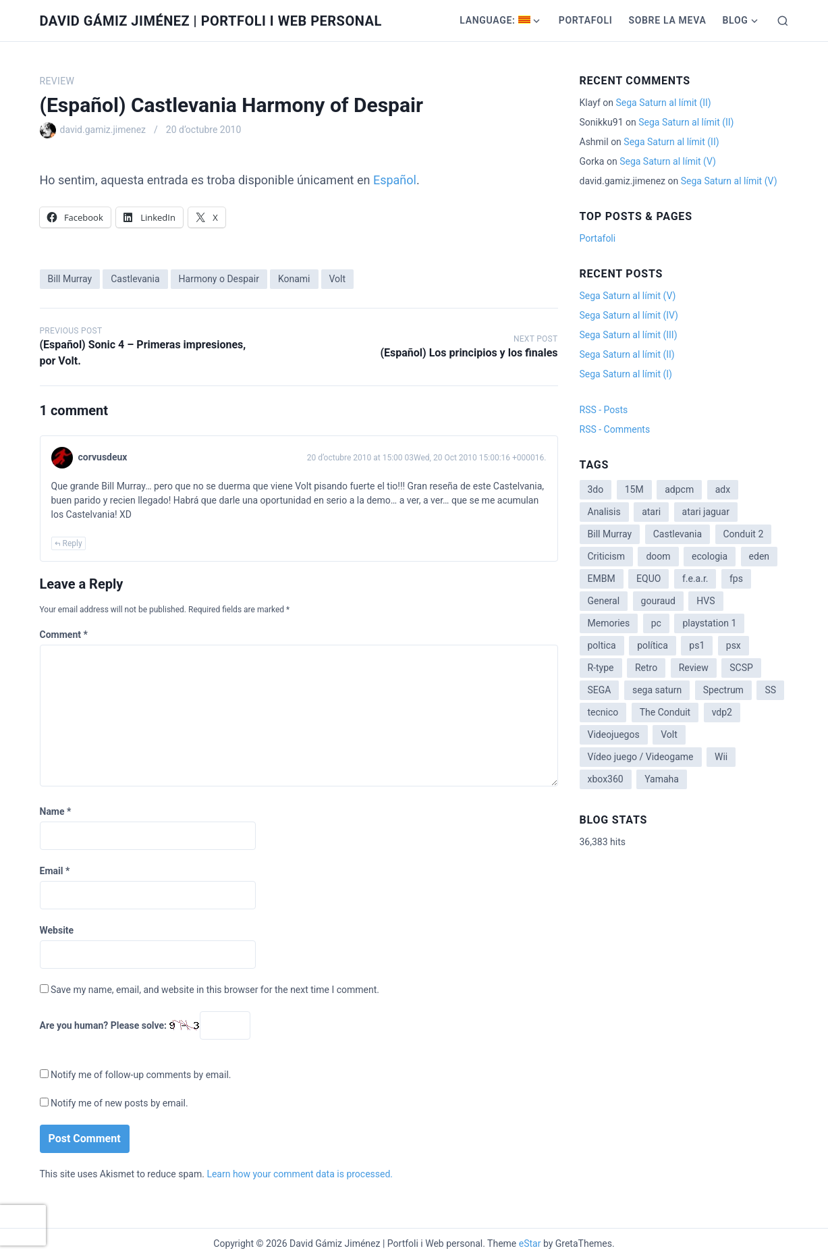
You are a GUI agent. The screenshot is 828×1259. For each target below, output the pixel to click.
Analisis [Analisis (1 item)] (604, 511)
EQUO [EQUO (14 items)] (648, 578)
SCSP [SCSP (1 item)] (741, 667)
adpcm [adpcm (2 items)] (679, 489)
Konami (294, 278)
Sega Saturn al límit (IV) (629, 315)
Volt (337, 278)
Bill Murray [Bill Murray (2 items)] (610, 534)
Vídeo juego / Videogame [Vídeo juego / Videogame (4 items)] (641, 756)
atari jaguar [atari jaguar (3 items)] (705, 511)
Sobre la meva (667, 20)
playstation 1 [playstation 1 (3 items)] (709, 623)
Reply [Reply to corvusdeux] (72, 543)
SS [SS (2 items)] (770, 690)
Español (394, 180)
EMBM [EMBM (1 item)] (601, 578)
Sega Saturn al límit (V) (667, 161)
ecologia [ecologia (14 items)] (709, 556)
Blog (735, 20)
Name (56, 811)
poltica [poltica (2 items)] (602, 645)
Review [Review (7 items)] (694, 667)
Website (57, 930)
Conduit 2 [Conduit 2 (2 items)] (743, 534)
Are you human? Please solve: (145, 1025)
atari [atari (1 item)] (651, 511)
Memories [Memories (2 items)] (609, 623)
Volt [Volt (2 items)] (669, 734)
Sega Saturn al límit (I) (626, 374)
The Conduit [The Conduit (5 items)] (665, 712)
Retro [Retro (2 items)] (646, 667)
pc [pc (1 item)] (656, 623)
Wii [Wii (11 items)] (721, 756)
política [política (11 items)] (652, 645)
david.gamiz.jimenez (103, 129)
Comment (64, 634)
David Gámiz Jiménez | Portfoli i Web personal (211, 21)
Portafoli (586, 20)
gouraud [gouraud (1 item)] (658, 600)
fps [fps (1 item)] (736, 578)
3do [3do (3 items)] (596, 489)
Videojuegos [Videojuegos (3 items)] (614, 734)
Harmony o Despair (219, 278)
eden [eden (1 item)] (759, 556)
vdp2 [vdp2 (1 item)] (722, 712)
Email (55, 870)
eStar (530, 1243)
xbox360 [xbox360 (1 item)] (606, 779)
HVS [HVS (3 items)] (705, 600)
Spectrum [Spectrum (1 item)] (723, 690)
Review (57, 81)
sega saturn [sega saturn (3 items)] (657, 690)
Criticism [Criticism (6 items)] (606, 556)
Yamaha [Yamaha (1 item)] (661, 779)
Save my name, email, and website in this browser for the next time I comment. (215, 989)
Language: (495, 20)
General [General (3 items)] (604, 600)
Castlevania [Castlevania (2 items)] (677, 534)
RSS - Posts (604, 409)
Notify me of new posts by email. (119, 1103)
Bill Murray (70, 278)
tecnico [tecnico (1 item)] (603, 712)
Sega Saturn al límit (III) (629, 334)
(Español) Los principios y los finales (468, 352)
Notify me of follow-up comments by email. (141, 1074)
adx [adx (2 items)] (722, 489)
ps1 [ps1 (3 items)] (697, 645)
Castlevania (135, 278)
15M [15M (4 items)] (634, 489)
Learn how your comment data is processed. (299, 1174)
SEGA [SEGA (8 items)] (599, 690)
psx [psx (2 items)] (733, 645)
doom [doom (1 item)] (658, 556)
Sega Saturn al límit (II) (663, 102)
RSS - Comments (615, 429)
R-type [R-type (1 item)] (601, 667)
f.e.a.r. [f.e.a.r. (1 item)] (695, 578)
